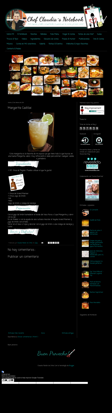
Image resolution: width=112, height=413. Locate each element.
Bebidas (44, 34)
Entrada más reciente (16, 333)
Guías (99, 34)
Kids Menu (54, 34)
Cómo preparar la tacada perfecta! (96, 262)
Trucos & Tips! (12, 39)
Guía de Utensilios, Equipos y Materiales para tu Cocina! (96, 254)
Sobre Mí (10, 34)
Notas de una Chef (85, 34)
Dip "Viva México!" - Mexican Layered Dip (96, 274)
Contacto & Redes (14, 48)
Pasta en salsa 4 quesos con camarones (96, 232)
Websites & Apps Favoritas (77, 43)
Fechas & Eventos (56, 43)
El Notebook (22, 34)
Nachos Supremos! (96, 292)
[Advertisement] (41, 317)
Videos (24, 39)
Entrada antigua (68, 333)
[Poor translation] (11, 380)
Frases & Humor (68, 39)
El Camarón (94, 210)
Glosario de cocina (51, 39)
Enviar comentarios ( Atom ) (28, 337)
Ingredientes (35, 39)
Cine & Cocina (98, 39)
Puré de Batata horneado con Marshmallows (95, 284)
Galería (42, 43)
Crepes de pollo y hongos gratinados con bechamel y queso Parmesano (96, 244)
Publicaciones (84, 39)
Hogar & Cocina (69, 34)
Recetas (34, 34)
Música (9, 43)
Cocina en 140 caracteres (26, 43)
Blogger (71, 365)
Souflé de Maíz (95, 220)
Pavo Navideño (95, 302)
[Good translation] (5, 380)
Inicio (43, 333)
